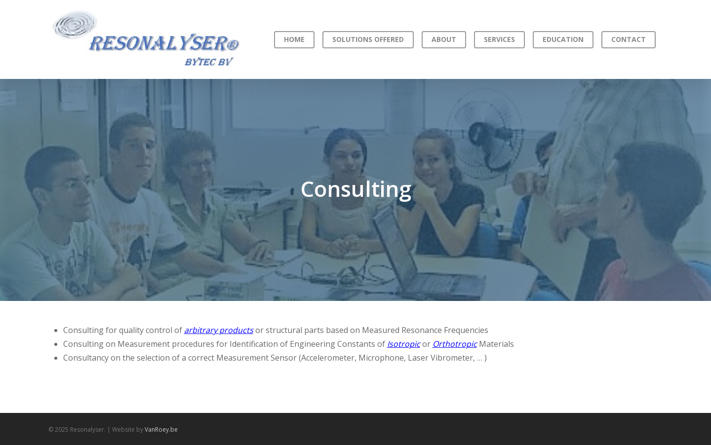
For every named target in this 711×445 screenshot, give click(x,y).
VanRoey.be (161, 429)
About (444, 39)
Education (563, 39)
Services (499, 39)
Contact (628, 39)
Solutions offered (368, 39)
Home (294, 39)
